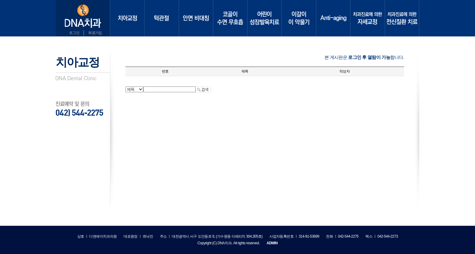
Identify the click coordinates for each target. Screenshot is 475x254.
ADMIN (272, 243)
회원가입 (95, 33)
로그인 (74, 33)
